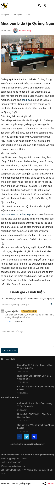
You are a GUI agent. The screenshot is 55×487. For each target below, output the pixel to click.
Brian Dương (25, 30)
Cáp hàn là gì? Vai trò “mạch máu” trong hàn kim (35, 388)
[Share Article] (48, 483)
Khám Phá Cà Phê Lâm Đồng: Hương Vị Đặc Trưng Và (34, 366)
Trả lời (8, 321)
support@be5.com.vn (34, 444)
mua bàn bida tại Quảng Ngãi (16, 214)
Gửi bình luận (9, 350)
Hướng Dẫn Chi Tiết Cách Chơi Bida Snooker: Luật (34, 377)
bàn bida (26, 100)
